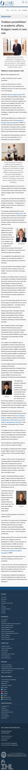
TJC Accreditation (5, 716)
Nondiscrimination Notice (7, 712)
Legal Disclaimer (5, 710)
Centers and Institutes (6, 665)
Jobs (2, 605)
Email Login (4, 599)
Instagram (4, 693)
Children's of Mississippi (6, 648)
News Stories (9, 5)
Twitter (3, 689)
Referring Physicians (6, 658)
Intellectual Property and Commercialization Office (12, 668)
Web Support (4, 718)
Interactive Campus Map (7, 603)
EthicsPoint (4, 708)
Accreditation (4, 619)
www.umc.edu (4, 740)
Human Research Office (6, 667)
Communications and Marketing (8, 679)
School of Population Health (7, 639)
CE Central (3, 597)
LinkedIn (4, 695)
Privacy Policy (4, 714)
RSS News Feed (5, 697)
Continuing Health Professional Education (11, 623)
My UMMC (3, 607)
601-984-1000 (14, 743)
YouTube (4, 691)
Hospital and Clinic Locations (8, 654)
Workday (3, 612)
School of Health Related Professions (9, 633)
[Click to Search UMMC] (23, 2)
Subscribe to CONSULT (6, 685)
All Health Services (5, 646)
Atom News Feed (6, 699)
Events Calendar (5, 681)
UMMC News (4, 683)
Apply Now (3, 621)
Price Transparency (5, 656)
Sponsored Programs (6, 672)
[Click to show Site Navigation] (26, 2)
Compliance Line (5, 706)
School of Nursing (5, 637)
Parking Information (6, 609)
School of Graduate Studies (7, 631)
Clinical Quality (4, 650)
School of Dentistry (5, 629)
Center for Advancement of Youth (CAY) (11, 422)
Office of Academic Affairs (15, 94)
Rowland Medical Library (7, 627)
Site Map (3, 611)
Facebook (4, 687)
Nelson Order (19, 213)
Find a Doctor (4, 652)
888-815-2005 (15, 745)
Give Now (3, 601)
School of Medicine (5, 635)
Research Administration (7, 670)
